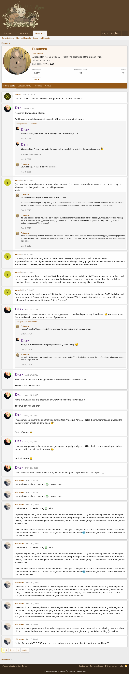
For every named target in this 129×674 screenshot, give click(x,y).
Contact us (83, 666)
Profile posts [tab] (9, 85)
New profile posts (23, 38)
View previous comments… (27, 123)
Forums (7, 33)
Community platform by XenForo (64, 671)
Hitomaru (19, 480)
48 (123, 72)
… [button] (14, 650)
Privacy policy (111, 666)
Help (121, 666)
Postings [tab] (38, 85)
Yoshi (18, 180)
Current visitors (7, 38)
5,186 (37, 72)
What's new (23, 33)
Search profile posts (41, 38)
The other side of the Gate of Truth (85, 57)
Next (24, 650)
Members (40, 33)
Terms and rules (96, 666)
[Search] (125, 33)
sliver (17, 94)
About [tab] (48, 85)
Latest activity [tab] (24, 85)
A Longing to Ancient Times (14, 666)
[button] (13, 33)
